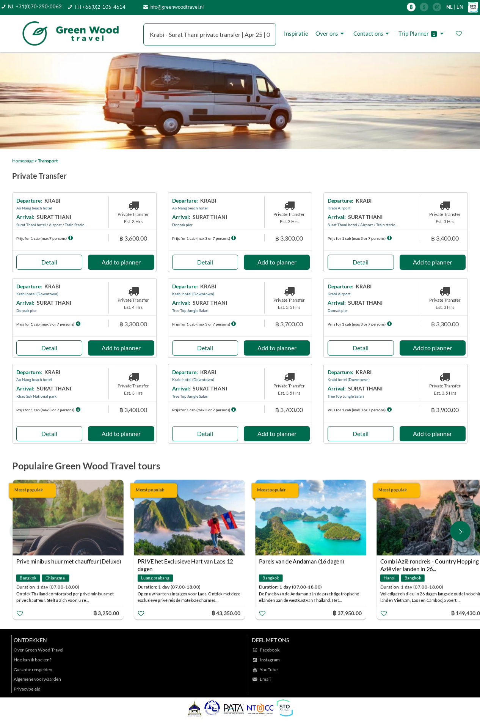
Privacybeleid (27, 689)
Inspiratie (296, 33)
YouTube (269, 669)
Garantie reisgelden (33, 669)
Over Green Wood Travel (38, 650)
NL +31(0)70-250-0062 (35, 6)
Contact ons (372, 33)
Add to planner (121, 262)
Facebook (269, 650)
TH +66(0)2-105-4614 (99, 7)
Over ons (330, 33)
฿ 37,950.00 (347, 612)
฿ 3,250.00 (106, 612)
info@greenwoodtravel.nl (176, 7)
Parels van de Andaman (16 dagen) (301, 561)
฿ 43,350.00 (226, 612)
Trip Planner (422, 33)
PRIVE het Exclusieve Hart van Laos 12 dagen (185, 562)
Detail (49, 262)
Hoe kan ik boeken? (33, 660)
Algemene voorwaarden (37, 679)
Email (265, 679)
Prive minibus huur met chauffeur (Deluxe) (68, 561)
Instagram (270, 660)
